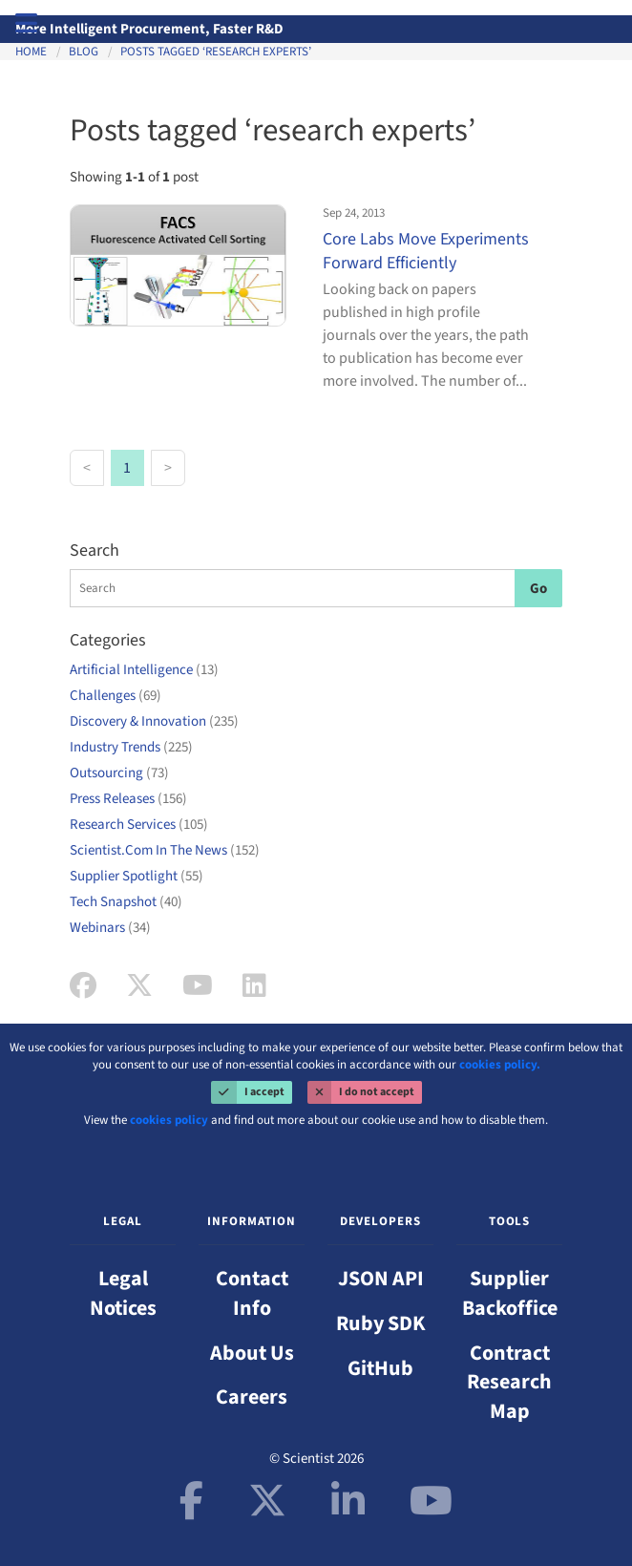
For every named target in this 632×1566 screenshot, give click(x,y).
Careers (251, 1397)
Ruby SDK (381, 1323)
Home (31, 51)
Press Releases (128, 799)
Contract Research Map (509, 1383)
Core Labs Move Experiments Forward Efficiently (426, 251)
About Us (252, 1353)
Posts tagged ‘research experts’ (215, 51)
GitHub (380, 1368)
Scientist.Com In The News (165, 850)
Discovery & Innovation (154, 721)
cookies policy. (499, 1064)
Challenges (115, 696)
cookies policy (169, 1120)
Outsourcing (119, 773)
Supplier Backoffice (510, 1293)
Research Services (139, 825)
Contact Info (252, 1293)
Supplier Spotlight (136, 876)
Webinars (110, 928)
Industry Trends (131, 747)
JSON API (381, 1278)
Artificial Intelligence (144, 670)
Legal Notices (123, 1293)
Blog (83, 51)
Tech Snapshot (126, 902)
